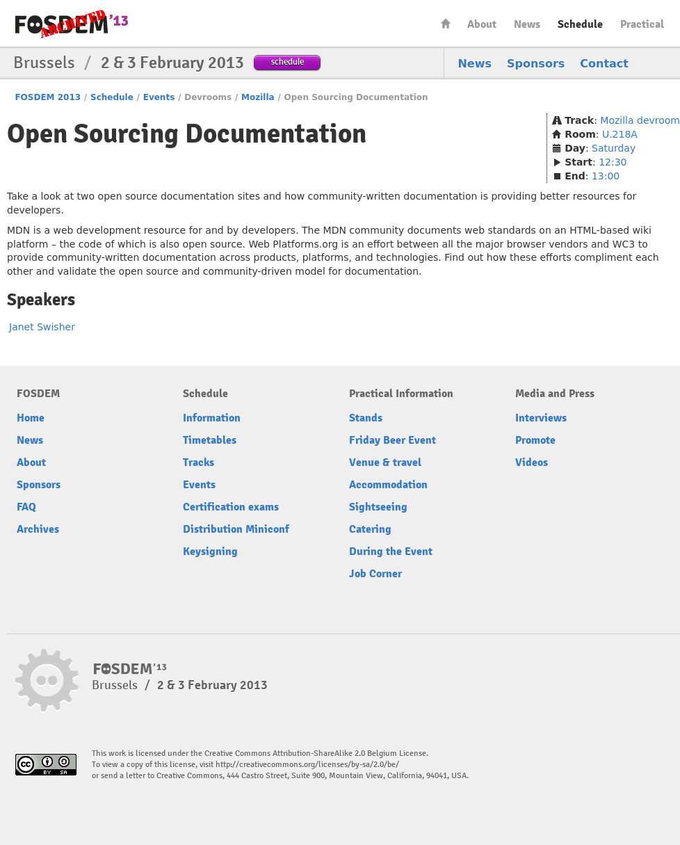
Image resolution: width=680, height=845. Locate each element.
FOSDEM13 (130, 669)
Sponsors (536, 63)
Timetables (209, 440)
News (527, 24)
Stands (365, 418)
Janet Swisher (42, 326)
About (481, 24)
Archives (38, 529)
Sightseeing (378, 507)
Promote (535, 440)
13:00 (606, 176)
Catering (370, 529)
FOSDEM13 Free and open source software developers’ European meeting (71, 24)
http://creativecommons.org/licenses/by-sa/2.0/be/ (307, 764)
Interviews (541, 418)
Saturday (614, 148)
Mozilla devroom (640, 120)
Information (212, 418)
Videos (531, 462)
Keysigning (210, 551)
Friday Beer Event (392, 440)
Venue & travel (385, 462)
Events (159, 97)
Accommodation (388, 485)
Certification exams (231, 507)
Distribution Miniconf (236, 529)
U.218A (620, 134)
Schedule (580, 24)
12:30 (612, 162)
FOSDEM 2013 (48, 97)
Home (445, 23)
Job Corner (375, 574)
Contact (604, 63)
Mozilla (258, 97)
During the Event (390, 551)
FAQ (26, 507)
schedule (287, 61)
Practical (642, 24)
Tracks (198, 462)
